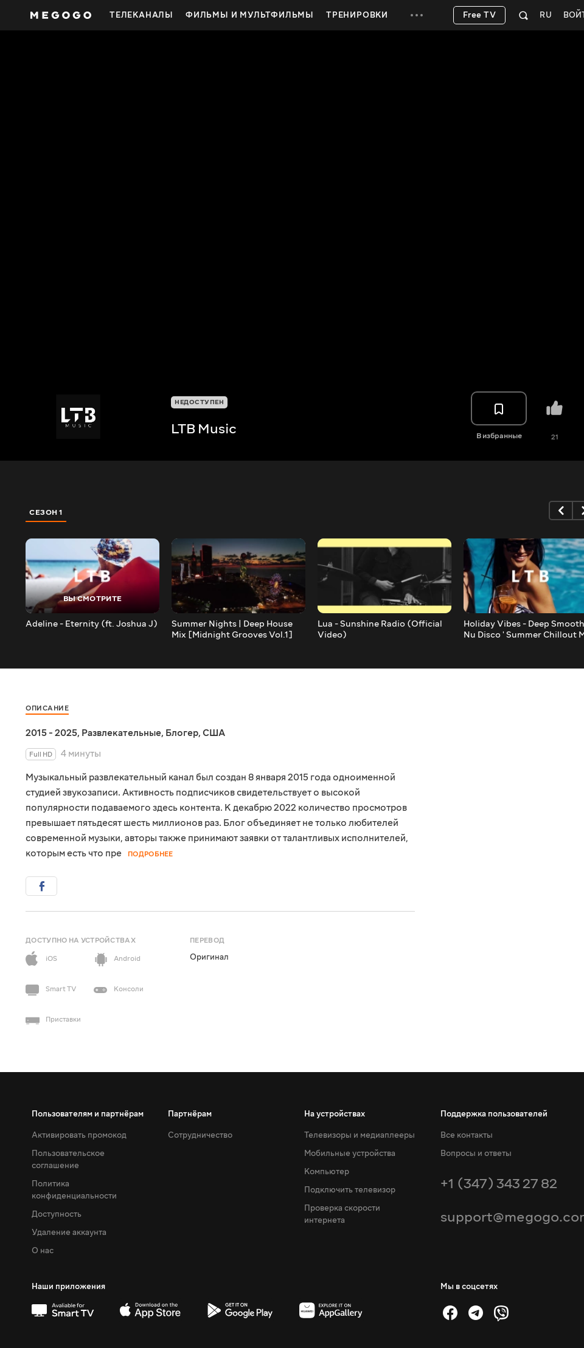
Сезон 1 (46, 512)
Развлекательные (121, 733)
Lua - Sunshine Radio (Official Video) (380, 630)
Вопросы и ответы (476, 1153)
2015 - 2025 (51, 733)
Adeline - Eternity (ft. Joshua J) (92, 624)
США (214, 733)
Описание (47, 708)
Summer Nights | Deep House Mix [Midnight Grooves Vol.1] (232, 630)
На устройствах (334, 1114)
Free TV (479, 15)
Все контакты (466, 1135)
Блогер (181, 733)
